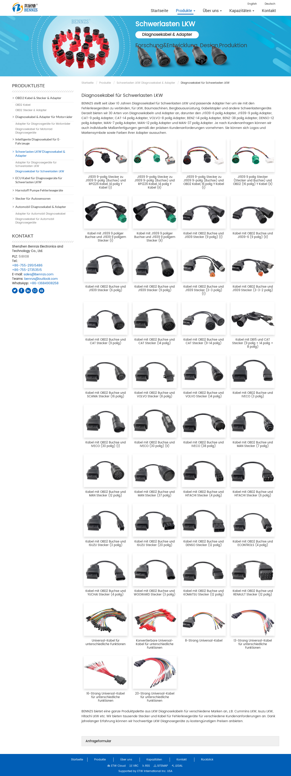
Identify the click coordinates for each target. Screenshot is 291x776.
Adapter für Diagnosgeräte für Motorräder (42, 124)
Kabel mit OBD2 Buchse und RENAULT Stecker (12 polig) (253, 593)
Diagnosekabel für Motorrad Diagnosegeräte (33, 131)
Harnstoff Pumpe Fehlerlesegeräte (39, 190)
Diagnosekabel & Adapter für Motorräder (44, 117)
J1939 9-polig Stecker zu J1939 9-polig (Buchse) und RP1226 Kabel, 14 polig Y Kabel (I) (105, 182)
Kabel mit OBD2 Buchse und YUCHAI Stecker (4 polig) (105, 593)
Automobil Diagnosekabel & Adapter (40, 207)
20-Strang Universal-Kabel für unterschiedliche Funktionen (154, 697)
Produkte (105, 83)
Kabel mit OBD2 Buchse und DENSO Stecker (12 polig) (203, 543)
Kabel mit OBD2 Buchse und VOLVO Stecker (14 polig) (203, 395)
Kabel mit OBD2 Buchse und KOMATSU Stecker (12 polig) (203, 593)
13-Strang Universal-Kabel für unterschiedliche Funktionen (253, 644)
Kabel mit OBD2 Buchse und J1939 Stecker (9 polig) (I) (203, 235)
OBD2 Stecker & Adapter (31, 110)
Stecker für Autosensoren (33, 198)
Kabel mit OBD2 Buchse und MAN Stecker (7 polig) (253, 444)
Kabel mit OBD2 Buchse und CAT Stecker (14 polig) (154, 341)
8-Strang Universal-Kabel (203, 640)
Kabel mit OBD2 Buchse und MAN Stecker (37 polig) (154, 494)
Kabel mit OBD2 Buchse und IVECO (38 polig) (203, 444)
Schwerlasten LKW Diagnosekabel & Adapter (146, 83)
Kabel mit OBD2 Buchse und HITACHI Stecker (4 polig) (203, 494)
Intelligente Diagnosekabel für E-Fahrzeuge (37, 141)
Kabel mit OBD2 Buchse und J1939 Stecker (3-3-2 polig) (252, 288)
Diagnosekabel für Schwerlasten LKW (39, 171)
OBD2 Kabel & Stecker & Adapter (38, 98)
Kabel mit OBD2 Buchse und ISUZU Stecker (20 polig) (154, 543)
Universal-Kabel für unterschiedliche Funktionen (105, 642)
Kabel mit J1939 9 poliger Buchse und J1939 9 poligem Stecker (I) (105, 237)
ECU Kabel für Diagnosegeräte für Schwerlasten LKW (38, 180)
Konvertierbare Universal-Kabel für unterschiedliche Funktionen (154, 644)
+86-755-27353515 (27, 269)
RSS (146, 766)
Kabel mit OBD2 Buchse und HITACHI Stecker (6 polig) (253, 494)
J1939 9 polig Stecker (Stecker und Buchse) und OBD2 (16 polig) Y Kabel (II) (253, 181)
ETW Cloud (116, 766)
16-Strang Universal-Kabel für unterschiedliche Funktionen (105, 697)
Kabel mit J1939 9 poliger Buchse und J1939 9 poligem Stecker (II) (154, 237)
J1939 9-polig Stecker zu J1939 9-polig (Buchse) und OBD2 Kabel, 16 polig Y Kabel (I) (203, 182)
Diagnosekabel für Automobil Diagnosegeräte (34, 221)
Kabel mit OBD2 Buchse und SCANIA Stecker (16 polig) (105, 395)
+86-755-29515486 (27, 265)
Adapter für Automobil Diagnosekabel (40, 214)
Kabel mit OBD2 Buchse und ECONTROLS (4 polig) (253, 543)
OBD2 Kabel (23, 105)
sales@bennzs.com (38, 274)
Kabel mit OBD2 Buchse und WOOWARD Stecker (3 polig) (154, 593)
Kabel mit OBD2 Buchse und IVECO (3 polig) (253, 395)
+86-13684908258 (44, 283)
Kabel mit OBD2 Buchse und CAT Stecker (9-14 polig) (203, 341)
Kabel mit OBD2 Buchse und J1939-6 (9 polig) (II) (253, 235)
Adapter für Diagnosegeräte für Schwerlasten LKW (36, 164)
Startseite (87, 83)
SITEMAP (161, 766)
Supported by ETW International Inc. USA (145, 771)
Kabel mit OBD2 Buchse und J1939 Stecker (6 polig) (105, 288)
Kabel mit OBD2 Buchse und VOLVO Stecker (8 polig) (154, 395)
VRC (133, 766)
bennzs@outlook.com (41, 278)
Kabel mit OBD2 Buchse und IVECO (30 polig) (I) (105, 444)
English (252, 4)
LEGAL (177, 766)
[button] (186, 10)
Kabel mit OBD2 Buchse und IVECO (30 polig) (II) (154, 444)
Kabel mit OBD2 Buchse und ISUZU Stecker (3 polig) (105, 543)
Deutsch (270, 4)
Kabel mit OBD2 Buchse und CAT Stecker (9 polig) (105, 341)
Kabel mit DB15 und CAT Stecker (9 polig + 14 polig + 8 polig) (252, 343)
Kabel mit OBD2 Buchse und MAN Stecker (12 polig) (105, 494)
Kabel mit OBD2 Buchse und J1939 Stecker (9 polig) (154, 288)
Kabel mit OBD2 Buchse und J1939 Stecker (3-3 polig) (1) (203, 290)
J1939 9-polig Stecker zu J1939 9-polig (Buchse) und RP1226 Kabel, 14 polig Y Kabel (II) (154, 182)
